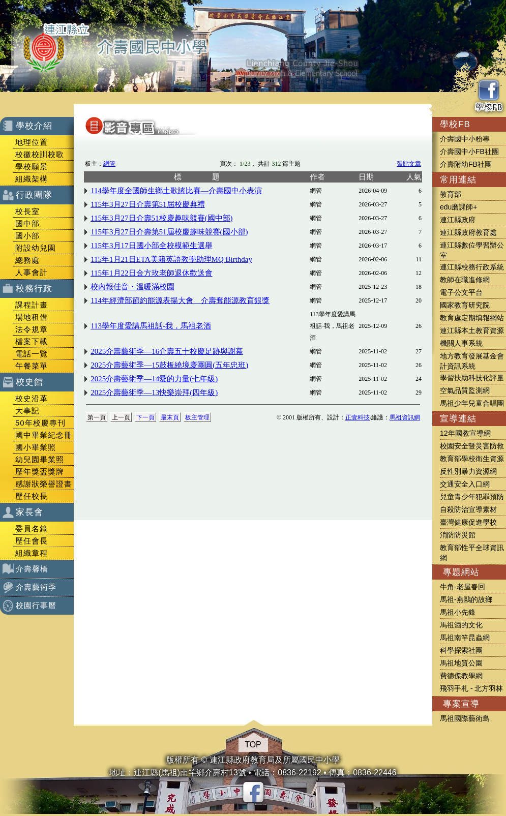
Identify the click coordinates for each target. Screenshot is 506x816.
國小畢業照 (35, 447)
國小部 (27, 235)
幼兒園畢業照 (39, 459)
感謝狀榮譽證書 (43, 483)
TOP (253, 744)
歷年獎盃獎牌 (39, 471)
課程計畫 (31, 304)
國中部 (27, 223)
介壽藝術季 (36, 587)
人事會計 (31, 272)
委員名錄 (31, 528)
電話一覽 (31, 353)
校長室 (27, 211)
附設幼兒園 (35, 248)
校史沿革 (31, 398)
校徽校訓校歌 (39, 154)
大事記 (27, 410)
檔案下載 (31, 341)
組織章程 (31, 553)
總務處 (27, 260)
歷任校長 (31, 496)
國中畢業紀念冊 (43, 435)
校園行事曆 (36, 605)
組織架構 (31, 178)
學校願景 (31, 166)
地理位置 (31, 142)
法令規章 (31, 329)
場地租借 (31, 317)
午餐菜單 (31, 365)
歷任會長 (31, 540)
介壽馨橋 (32, 568)
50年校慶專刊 (40, 422)
